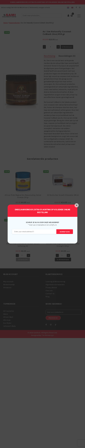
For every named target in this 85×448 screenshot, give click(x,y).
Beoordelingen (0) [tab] (67, 56)
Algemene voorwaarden (55, 284)
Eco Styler (7, 323)
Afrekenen (7, 287)
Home (5, 23)
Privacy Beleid (51, 287)
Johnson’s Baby (9, 326)
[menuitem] (68, 7)
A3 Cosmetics (8, 311)
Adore (5, 314)
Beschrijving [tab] (49, 56)
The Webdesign (48, 335)
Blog (47, 296)
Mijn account (8, 281)
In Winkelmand (67, 47)
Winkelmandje (9, 284)
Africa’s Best (8, 317)
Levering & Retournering (55, 281)
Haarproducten (14, 23)
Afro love (7, 320)
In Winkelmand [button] (23, 211)
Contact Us (50, 293)
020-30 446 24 (19, 7)
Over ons (49, 290)
